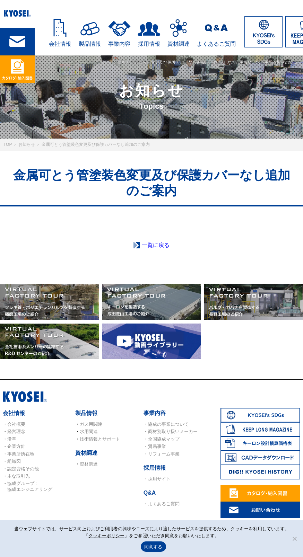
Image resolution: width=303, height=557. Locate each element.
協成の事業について (168, 424)
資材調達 (178, 44)
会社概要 (16, 424)
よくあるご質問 (216, 44)
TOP (7, 144)
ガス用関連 (91, 424)
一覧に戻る (156, 245)
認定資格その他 (23, 468)
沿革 (11, 439)
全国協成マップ (164, 439)
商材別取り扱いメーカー (173, 431)
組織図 (14, 461)
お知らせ (26, 144)
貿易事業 (157, 446)
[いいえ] (294, 538)
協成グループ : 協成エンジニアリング (29, 486)
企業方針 (16, 446)
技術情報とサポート (100, 439)
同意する (153, 546)
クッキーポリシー (106, 535)
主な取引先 (18, 476)
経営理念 (16, 431)
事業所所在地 (20, 454)
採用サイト (159, 478)
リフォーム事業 (164, 454)
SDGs (263, 31)
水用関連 (89, 431)
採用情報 (149, 44)
